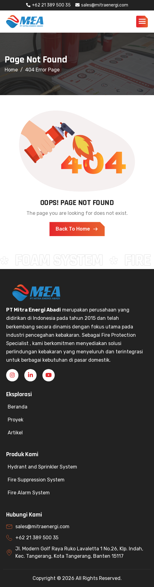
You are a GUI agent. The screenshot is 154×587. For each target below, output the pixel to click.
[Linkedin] (30, 375)
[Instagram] (12, 375)
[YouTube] (48, 375)
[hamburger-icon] (142, 20)
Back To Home (77, 229)
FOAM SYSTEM (61, 260)
